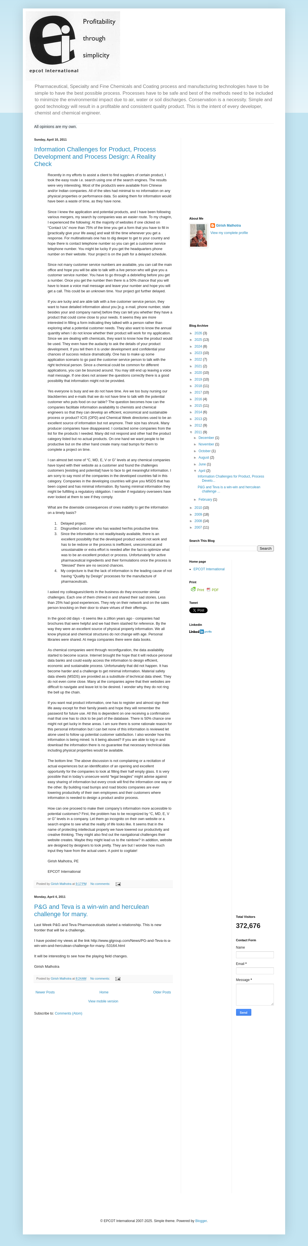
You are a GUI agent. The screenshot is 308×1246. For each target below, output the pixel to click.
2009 (199, 514)
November (207, 444)
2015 (199, 406)
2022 (199, 359)
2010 (199, 508)
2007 (199, 527)
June (203, 464)
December (207, 438)
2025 (199, 340)
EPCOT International (209, 569)
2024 (199, 346)
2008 (199, 521)
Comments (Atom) (68, 1013)
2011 (199, 432)
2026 (199, 333)
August (204, 457)
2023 (199, 353)
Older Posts (162, 992)
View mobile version (103, 1001)
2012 (199, 425)
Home (104, 992)
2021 (199, 366)
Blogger (201, 1221)
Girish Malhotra (228, 225)
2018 (199, 386)
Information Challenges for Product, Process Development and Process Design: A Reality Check (95, 156)
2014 (199, 412)
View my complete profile (229, 233)
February (206, 500)
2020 (199, 373)
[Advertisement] (231, 173)
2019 (199, 379)
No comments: (101, 883)
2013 (199, 419)
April (202, 471)
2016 (199, 399)
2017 (199, 392)
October (205, 451)
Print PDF (205, 590)
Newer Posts (45, 992)
